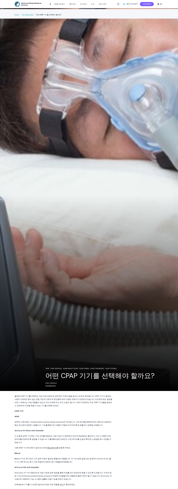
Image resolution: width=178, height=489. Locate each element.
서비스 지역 (103, 4)
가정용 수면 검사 (60, 4)
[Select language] (159, 4)
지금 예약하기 (146, 4)
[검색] (118, 4)
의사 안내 (84, 4)
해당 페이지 (52, 448)
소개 (93, 4)
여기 (61, 484)
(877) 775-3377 (130, 4)
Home (17, 15)
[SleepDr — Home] (28, 4)
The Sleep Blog (27, 15)
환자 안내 (73, 4)
